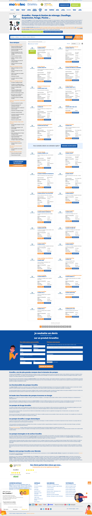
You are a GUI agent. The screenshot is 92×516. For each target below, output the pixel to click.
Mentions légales (72, 508)
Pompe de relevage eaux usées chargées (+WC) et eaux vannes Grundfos (17, 53)
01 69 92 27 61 (65, 0)
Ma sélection (80, 0)
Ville (34, 361)
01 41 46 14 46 (54, 0)
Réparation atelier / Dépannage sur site (54, 491)
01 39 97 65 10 (44, 0)
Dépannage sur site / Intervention (38, 493)
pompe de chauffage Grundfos (57, 27)
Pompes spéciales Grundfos (16, 151)
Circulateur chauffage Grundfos (16, 82)
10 (61, 326)
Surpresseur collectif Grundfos (16, 112)
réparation (80, 453)
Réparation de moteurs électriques (53, 494)
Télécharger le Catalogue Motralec (53, 484)
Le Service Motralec (50, 487)
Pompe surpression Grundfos (71, 491)
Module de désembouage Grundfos (17, 92)
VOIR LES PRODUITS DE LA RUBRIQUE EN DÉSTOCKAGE (32, 31)
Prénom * (35, 344)
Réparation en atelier (38, 495)
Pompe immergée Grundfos (70, 489)
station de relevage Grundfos (68, 27)
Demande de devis (47, 58)
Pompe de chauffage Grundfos (16, 81)
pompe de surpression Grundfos (36, 28)
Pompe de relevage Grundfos (16, 44)
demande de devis (64, 5)
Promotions (36, 487)
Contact (77, 508)
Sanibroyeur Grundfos (15, 76)
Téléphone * (36, 348)
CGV (68, 508)
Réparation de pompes (51, 492)
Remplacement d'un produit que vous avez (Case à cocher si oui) (62, 344)
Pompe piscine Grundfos (15, 141)
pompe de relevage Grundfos (45, 27)
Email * (21, 348)
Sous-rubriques (14, 42)
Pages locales (36, 497)
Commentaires (50, 354)
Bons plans (75, 5)
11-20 (65, 326)
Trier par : (68, 43)
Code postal (22, 361)
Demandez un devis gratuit (69, 146)
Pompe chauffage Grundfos (70, 487)
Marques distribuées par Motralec (38, 499)
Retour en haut (89, 483)
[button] (12, 10)
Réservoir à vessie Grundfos (16, 119)
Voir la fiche (40, 58)
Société (70, 0)
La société (36, 484)
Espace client (74, 0)
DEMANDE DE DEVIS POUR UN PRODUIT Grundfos (53, 31)
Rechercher (69, 37)
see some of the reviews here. (15, 474)
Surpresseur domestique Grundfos (17, 110)
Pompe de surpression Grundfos (17, 103)
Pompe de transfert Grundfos (16, 153)
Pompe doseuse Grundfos (15, 155)
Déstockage (36, 489)
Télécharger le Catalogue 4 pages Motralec (54, 486)
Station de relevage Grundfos (16, 66)
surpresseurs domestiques (15, 427)
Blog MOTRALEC (37, 491)
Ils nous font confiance (38, 486)
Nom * (21, 344)
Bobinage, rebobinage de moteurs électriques (55, 496)
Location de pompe (50, 489)
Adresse (22, 357)
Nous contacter (37, 501)
